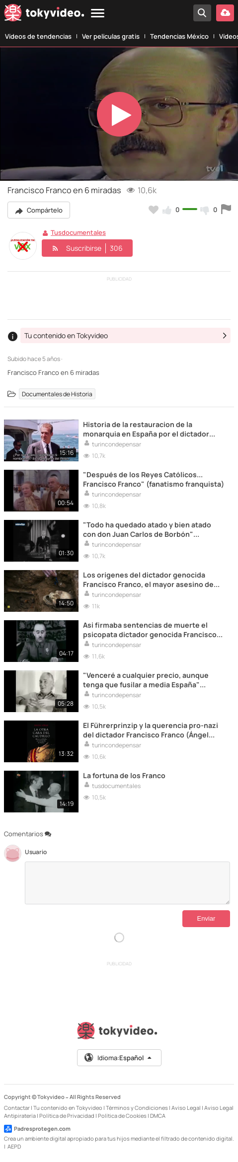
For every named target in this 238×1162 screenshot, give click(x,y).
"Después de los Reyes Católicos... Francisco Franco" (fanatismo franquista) (153, 479)
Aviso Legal (186, 1107)
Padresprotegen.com (37, 1129)
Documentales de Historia (57, 393)
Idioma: (118, 1057)
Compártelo (39, 210)
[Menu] (97, 13)
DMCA (157, 1115)
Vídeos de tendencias (38, 36)
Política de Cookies (122, 1115)
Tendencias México (179, 36)
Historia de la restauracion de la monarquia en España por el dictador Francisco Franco (146, 429)
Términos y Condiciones (137, 1107)
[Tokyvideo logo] (44, 14)
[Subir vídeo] (225, 12)
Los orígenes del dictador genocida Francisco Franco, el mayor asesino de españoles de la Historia (148, 579)
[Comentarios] (127, 883)
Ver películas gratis (111, 36)
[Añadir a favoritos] (154, 210)
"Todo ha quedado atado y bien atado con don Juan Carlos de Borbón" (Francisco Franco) (147, 529)
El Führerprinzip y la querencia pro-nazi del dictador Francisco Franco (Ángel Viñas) (150, 730)
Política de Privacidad (66, 1115)
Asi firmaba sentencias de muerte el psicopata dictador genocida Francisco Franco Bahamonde (150, 629)
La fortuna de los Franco (124, 775)
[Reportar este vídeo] (226, 210)
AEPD (14, 1146)
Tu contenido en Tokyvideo (67, 1107)
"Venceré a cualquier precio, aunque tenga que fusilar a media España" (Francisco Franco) (146, 679)
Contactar (17, 1107)
